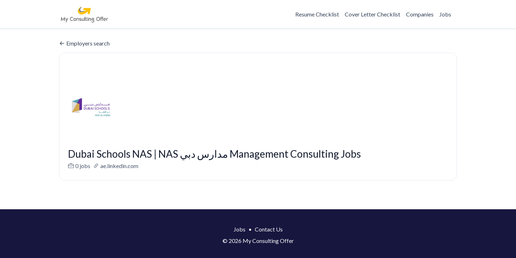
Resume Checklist (317, 14)
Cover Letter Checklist (372, 14)
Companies (420, 14)
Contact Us (269, 229)
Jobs (445, 14)
